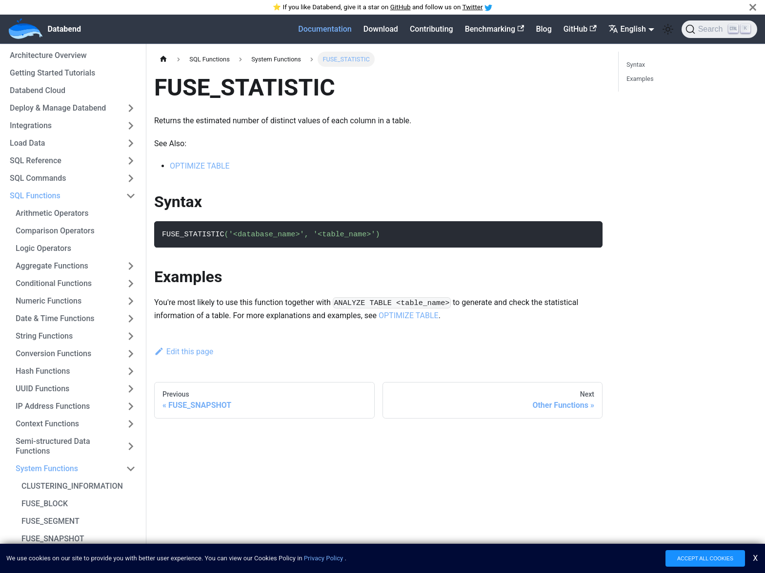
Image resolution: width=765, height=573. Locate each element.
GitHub (400, 7)
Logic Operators (43, 248)
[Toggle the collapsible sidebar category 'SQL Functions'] (130, 196)
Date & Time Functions (55, 318)
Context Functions (47, 423)
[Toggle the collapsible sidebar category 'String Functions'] (130, 336)
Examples (640, 78)
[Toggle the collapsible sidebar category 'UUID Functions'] (130, 389)
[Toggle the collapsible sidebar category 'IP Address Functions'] (130, 406)
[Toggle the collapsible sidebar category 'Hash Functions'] (130, 371)
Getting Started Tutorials (52, 72)
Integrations (31, 125)
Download (380, 29)
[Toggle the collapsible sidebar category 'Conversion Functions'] (130, 354)
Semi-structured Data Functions (53, 446)
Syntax (635, 64)
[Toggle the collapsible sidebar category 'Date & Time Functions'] (130, 318)
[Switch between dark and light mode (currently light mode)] (668, 29)
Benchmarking (494, 29)
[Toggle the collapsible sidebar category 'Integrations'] (130, 126)
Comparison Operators (55, 230)
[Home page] (163, 59)
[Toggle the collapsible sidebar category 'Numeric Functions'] (130, 301)
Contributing (431, 29)
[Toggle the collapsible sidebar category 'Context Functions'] (130, 424)
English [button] (627, 29)
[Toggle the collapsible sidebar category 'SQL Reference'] (130, 161)
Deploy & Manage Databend (58, 108)
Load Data (27, 143)
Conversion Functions (53, 353)
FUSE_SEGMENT (50, 521)
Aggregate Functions (52, 265)
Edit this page (183, 351)
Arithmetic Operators (52, 213)
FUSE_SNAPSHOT (52, 538)
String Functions (44, 336)
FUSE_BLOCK (44, 503)
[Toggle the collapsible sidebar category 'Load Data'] (130, 143)
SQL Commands (38, 178)
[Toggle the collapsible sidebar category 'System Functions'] (130, 469)
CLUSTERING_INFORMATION (72, 486)
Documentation (325, 29)
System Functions (47, 468)
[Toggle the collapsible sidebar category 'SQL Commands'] (130, 178)
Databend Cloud (37, 90)
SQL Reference (35, 160)
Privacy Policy (323, 559)
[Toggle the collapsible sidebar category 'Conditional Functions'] (130, 283)
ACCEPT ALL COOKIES (705, 559)
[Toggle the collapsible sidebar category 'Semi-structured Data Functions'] (130, 446)
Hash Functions (43, 371)
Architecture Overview (48, 55)
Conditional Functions (54, 283)
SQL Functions (35, 195)
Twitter (473, 7)
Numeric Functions (48, 301)
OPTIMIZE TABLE (200, 166)
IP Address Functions (53, 406)
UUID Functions (42, 388)
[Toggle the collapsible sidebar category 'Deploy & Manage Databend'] (130, 108)
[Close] (753, 7)
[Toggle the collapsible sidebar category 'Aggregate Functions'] (130, 266)
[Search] (719, 29)
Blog (543, 29)
